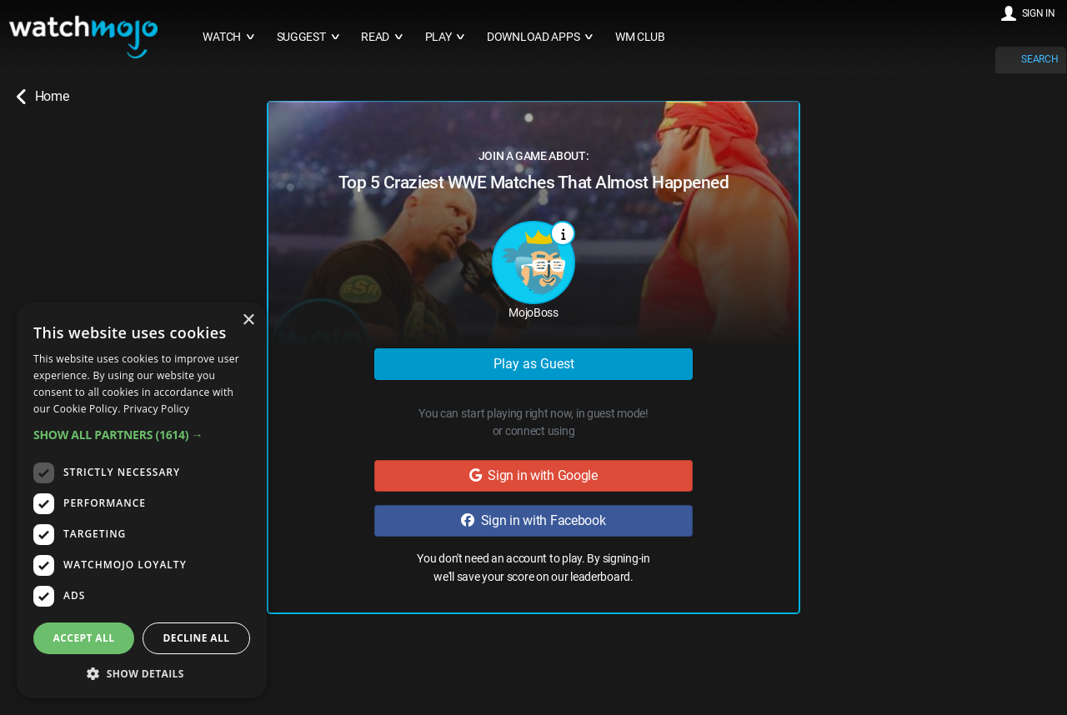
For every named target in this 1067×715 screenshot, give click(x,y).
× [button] (248, 320)
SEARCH (1039, 59)
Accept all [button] (84, 638)
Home (42, 97)
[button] (141, 434)
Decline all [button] (196, 638)
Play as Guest (533, 364)
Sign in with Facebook (533, 520)
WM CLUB (640, 37)
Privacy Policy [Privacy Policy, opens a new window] (156, 409)
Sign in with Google (533, 475)
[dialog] (142, 500)
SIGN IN (1038, 13)
